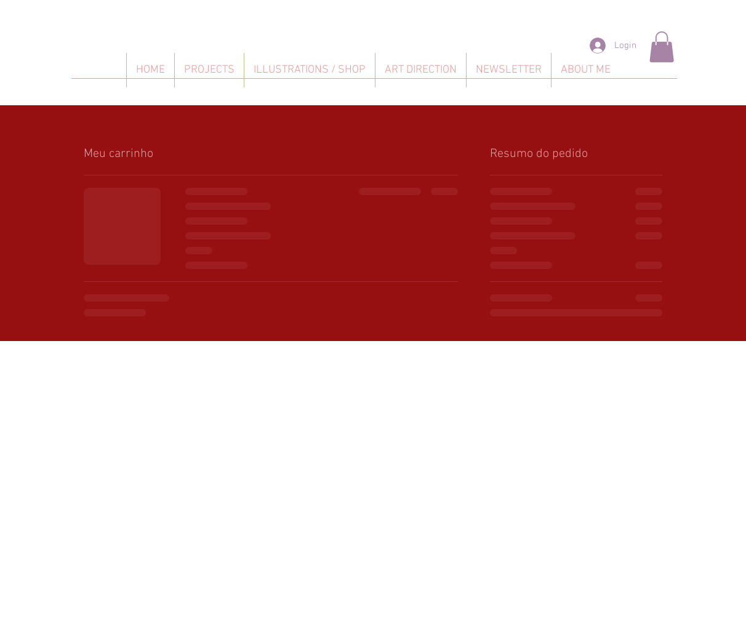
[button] (662, 46)
